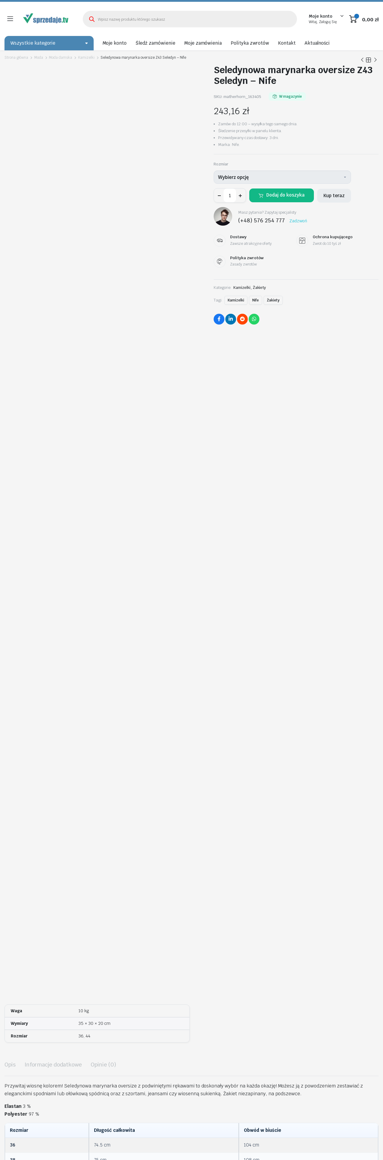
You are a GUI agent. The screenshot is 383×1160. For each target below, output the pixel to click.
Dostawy (333, 1024)
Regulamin (335, 1007)
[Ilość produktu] (230, 195)
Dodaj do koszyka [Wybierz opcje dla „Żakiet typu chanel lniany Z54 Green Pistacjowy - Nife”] (361, 728)
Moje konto (115, 43)
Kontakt (287, 43)
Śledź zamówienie (155, 43)
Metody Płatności (342, 1032)
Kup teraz (334, 195)
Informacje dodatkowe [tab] (53, 346)
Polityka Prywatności (345, 1015)
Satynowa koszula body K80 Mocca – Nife (182, 879)
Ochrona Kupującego (345, 1040)
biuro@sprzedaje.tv (156, 1068)
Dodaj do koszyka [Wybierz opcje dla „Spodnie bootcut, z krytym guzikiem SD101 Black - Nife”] (82, 728)
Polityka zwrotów (250, 43)
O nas (330, 998)
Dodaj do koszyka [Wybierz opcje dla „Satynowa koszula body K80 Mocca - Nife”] (212, 893)
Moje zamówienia (203, 43)
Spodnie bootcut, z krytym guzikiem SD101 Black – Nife (42, 714)
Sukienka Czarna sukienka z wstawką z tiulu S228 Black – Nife (109, 882)
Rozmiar (221, 164)
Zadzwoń (298, 221)
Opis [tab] (10, 346)
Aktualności (317, 43)
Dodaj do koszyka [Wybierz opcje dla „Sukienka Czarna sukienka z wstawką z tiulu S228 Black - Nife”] (138, 898)
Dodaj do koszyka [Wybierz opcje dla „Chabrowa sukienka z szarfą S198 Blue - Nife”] (64, 893)
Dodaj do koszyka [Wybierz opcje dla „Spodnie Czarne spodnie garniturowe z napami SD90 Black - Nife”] (361, 898)
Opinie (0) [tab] (103, 346)
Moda (38, 57)
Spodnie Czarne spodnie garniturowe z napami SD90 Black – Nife (330, 882)
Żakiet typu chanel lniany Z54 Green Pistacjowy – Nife (321, 714)
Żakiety (259, 287)
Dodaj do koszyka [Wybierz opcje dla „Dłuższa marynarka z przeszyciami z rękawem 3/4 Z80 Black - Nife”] (286, 898)
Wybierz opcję (233, 177)
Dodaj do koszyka (285, 195)
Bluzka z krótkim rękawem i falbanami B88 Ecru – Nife (229, 714)
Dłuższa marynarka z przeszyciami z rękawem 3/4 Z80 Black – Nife (256, 882)
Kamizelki (86, 57)
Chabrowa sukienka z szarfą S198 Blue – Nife (33, 879)
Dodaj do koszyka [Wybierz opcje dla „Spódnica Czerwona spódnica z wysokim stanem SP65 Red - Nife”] (175, 728)
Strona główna (16, 57)
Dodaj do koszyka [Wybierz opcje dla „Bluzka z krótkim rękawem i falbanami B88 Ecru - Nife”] (268, 728)
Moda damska (60, 57)
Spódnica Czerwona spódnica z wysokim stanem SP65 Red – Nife (132, 714)
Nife (255, 300)
